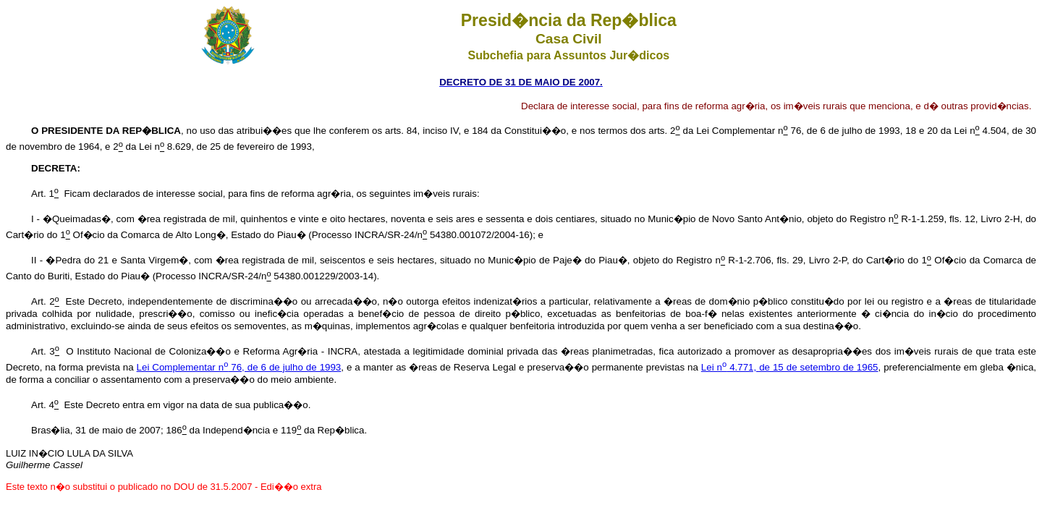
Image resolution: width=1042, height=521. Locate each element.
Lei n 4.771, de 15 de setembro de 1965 (789, 367)
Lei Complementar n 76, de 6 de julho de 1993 (239, 367)
